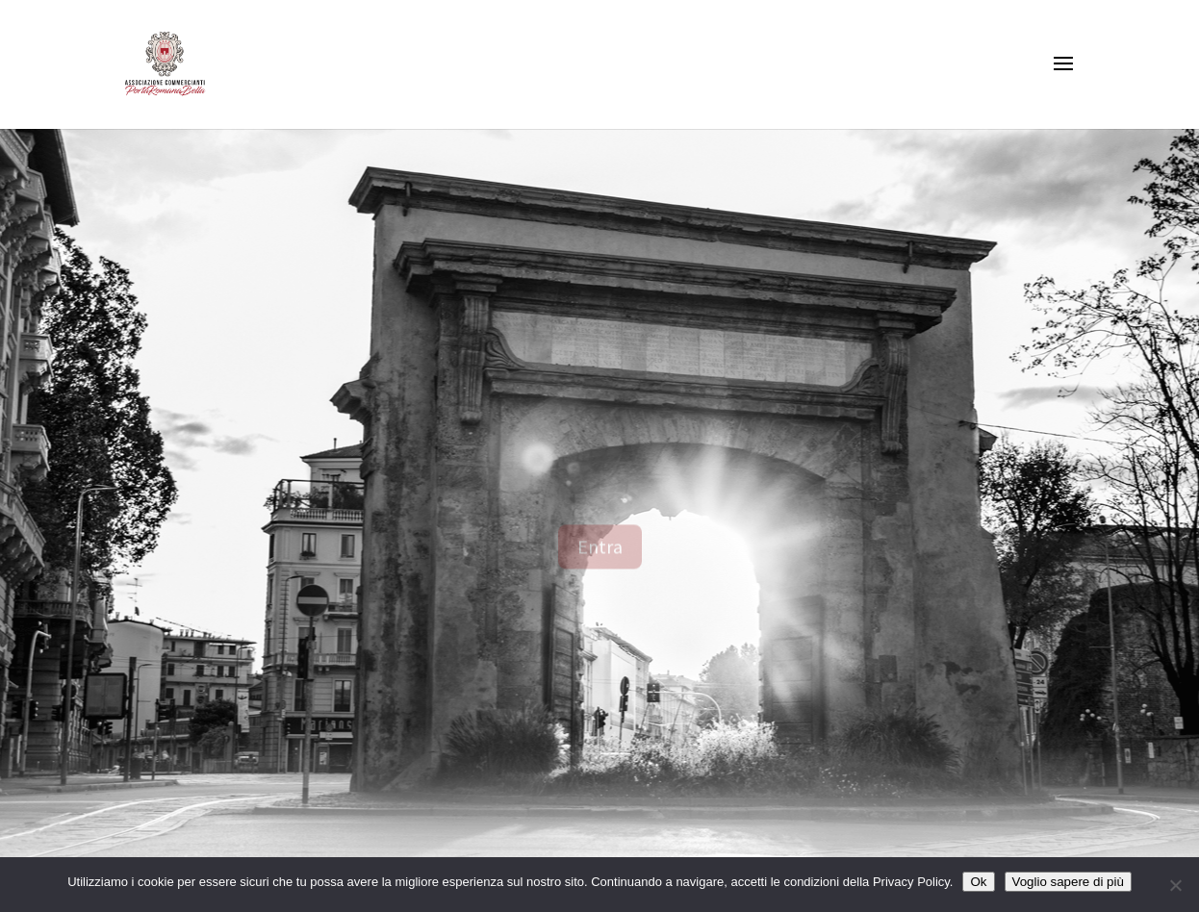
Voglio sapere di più (1068, 881)
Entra (600, 559)
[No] (1175, 885)
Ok (978, 881)
